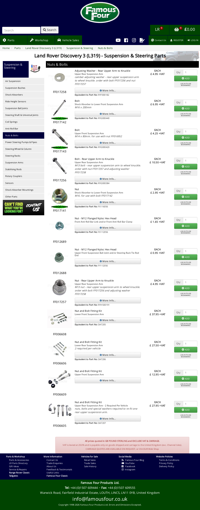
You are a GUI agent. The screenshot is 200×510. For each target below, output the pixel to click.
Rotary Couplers (13, 176)
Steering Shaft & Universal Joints (21, 115)
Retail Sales (90, 460)
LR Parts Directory (18, 463)
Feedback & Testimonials (59, 469)
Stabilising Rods (13, 169)
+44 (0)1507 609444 (84, 488)
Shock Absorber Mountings (19, 189)
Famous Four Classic (57, 475)
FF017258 (59, 92)
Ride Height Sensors (15, 101)
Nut (77, 189)
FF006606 (59, 363)
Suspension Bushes (15, 87)
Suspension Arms (14, 162)
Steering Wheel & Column (18, 148)
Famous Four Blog (133, 460)
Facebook (128, 466)
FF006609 (59, 394)
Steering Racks (12, 155)
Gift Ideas (14, 466)
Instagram (128, 469)
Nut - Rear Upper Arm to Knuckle (94, 280)
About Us (51, 466)
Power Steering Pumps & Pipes (21, 142)
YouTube (128, 463)
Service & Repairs (18, 469)
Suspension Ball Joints (16, 108)
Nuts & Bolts (11, 135)
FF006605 (59, 426)
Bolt (77, 100)
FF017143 (59, 151)
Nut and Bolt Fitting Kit (88, 310)
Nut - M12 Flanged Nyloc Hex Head (95, 218)
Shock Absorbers (14, 94)
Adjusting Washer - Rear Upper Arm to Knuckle (102, 70)
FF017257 (59, 302)
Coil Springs (11, 121)
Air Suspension (13, 81)
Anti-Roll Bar (11, 128)
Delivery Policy (166, 466)
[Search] (21, 30)
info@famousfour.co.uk (99, 498)
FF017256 (59, 180)
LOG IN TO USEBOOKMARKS (185, 85)
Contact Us (52, 460)
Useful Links (53, 472)
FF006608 (59, 334)
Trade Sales (90, 463)
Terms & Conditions (169, 460)
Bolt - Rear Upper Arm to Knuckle (94, 159)
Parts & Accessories (19, 460)
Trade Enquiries (55, 463)
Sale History (90, 466)
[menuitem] (126, 40)
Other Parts (11, 196)
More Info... (108, 90)
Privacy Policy (166, 463)
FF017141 (59, 210)
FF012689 (59, 242)
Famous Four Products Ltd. (100, 483)
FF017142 (59, 122)
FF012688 (59, 273)
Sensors (9, 183)
